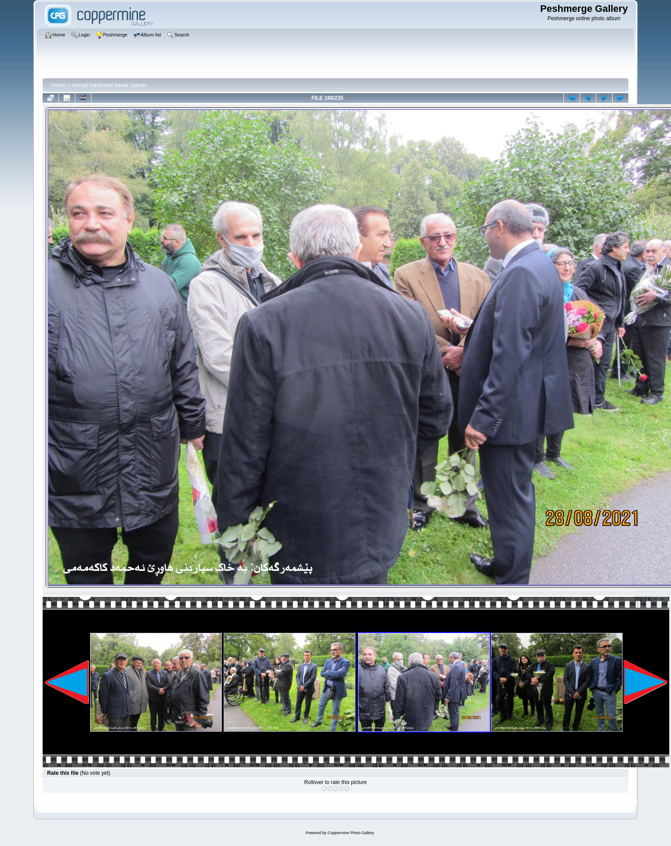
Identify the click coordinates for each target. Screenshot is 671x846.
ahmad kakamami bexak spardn (109, 85)
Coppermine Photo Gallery (350, 833)
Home (58, 85)
